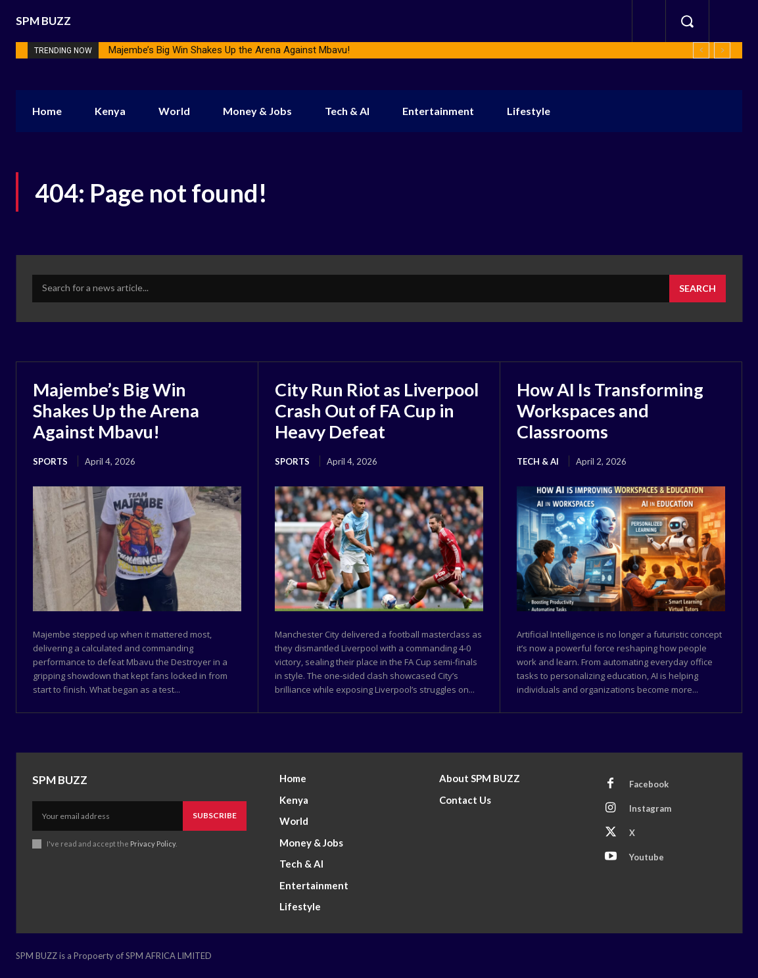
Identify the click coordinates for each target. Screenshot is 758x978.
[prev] (701, 50)
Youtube (646, 857)
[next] (722, 50)
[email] (107, 815)
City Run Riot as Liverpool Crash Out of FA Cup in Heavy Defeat (373, 410)
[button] (687, 21)
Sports (50, 461)
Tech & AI (538, 461)
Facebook (649, 784)
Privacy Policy (153, 843)
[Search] (697, 288)
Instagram (650, 808)
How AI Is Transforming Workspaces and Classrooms (614, 410)
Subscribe (215, 815)
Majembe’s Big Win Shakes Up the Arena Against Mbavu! (229, 50)
